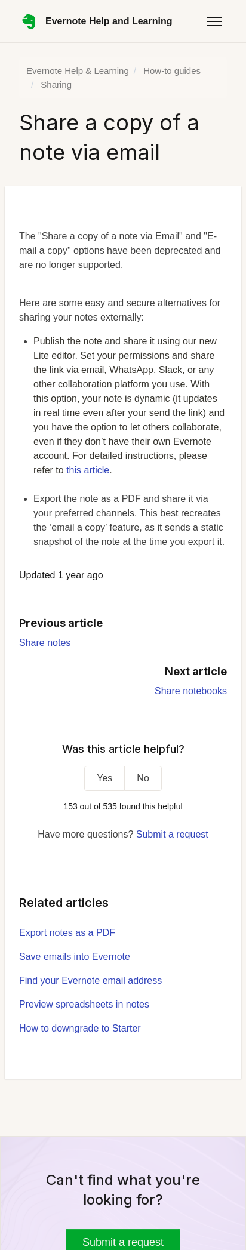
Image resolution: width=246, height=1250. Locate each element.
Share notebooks (191, 691)
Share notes (44, 643)
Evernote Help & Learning (77, 71)
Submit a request (172, 834)
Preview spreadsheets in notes (84, 1004)
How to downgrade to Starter (80, 1028)
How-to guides (172, 71)
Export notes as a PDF (67, 933)
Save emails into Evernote (74, 957)
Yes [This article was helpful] (104, 778)
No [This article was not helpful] (143, 778)
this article (87, 470)
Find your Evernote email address (90, 980)
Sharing (56, 84)
